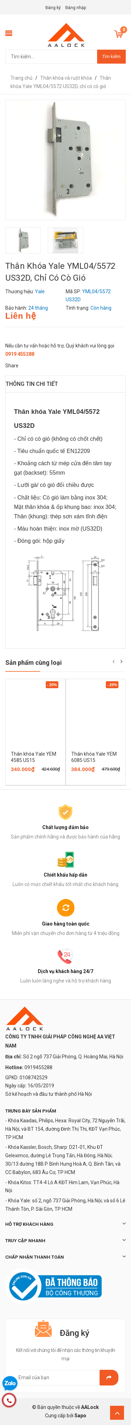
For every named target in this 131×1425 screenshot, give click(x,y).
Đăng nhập (75, 7)
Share (12, 365)
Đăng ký (53, 7)
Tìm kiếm (111, 56)
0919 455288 (19, 354)
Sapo (80, 1415)
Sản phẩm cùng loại (33, 662)
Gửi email (109, 1378)
